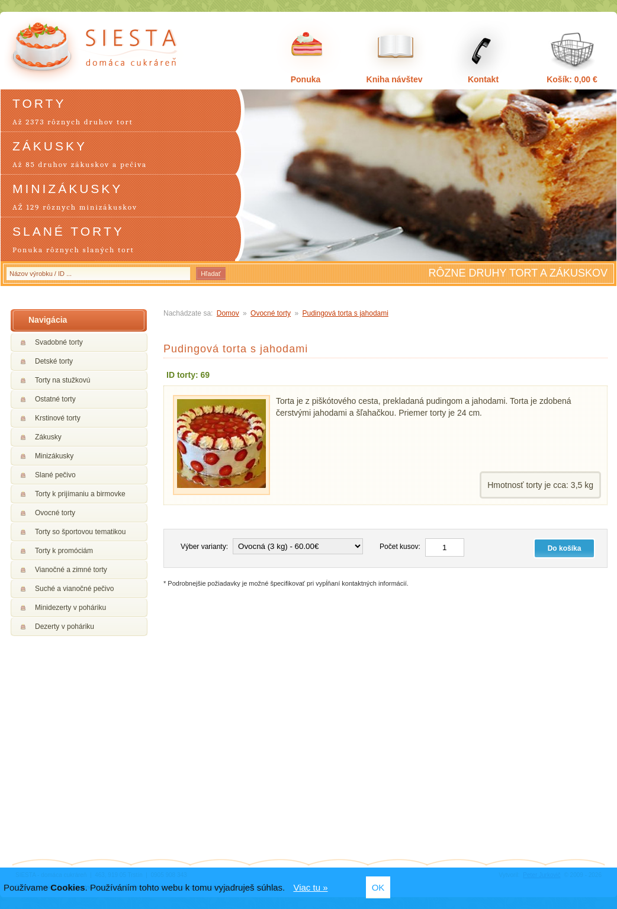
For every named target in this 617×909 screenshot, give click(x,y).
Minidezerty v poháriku (70, 607)
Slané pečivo (55, 475)
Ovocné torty (55, 513)
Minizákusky (54, 456)
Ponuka (306, 79)
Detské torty (54, 361)
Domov (228, 313)
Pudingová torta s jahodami (345, 313)
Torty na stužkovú (62, 380)
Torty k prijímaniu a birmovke (80, 494)
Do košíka (564, 548)
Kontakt (483, 79)
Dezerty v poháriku (64, 626)
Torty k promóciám (64, 551)
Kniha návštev (395, 79)
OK (378, 887)
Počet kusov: (400, 546)
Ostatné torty (55, 399)
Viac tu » (310, 887)
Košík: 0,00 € (572, 79)
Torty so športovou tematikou (80, 532)
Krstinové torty (58, 418)
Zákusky (48, 437)
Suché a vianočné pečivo (74, 588)
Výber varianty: (204, 546)
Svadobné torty (59, 342)
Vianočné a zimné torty (71, 570)
